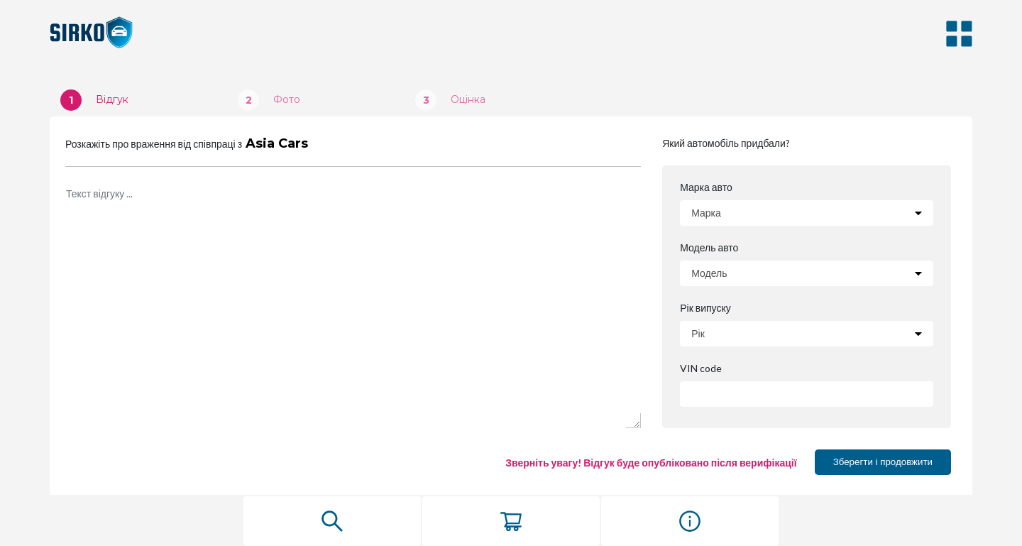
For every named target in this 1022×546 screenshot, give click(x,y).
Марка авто (706, 187)
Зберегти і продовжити (883, 462)
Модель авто (709, 247)
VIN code (700, 368)
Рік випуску (705, 308)
